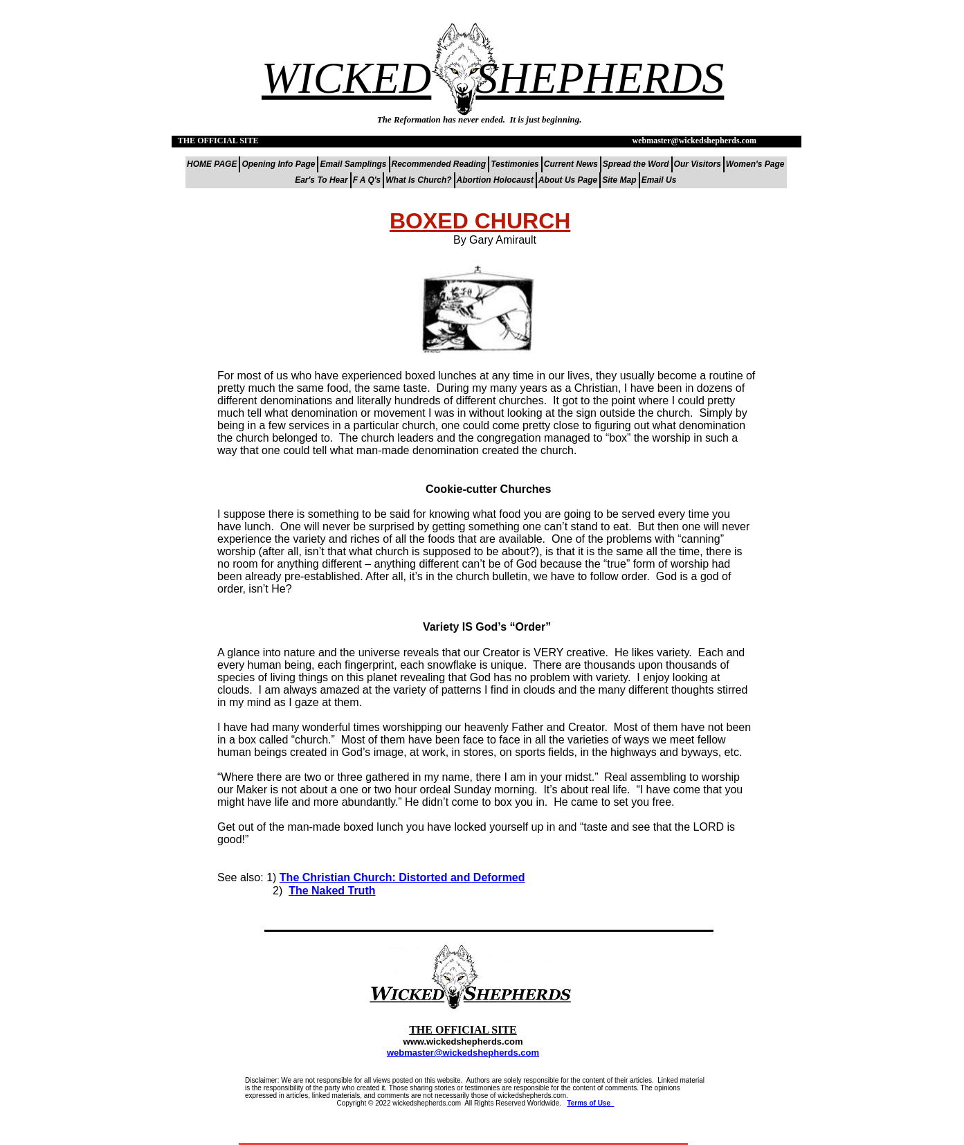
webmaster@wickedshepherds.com (463, 1052)
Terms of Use (590, 1103)
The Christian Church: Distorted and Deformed (402, 877)
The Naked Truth (332, 890)
